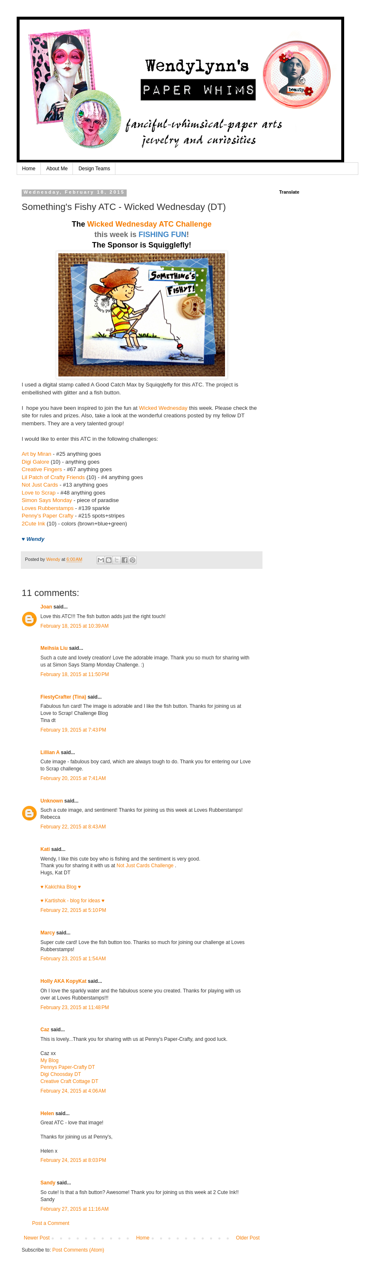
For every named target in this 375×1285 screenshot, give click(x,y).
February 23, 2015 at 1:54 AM (73, 959)
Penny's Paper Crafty (47, 515)
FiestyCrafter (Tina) (63, 697)
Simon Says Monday (47, 500)
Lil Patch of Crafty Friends (53, 477)
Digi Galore (35, 462)
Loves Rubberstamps (48, 508)
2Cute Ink (33, 523)
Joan (46, 607)
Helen (47, 1113)
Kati (45, 849)
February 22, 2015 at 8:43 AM (73, 827)
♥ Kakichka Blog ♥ (60, 887)
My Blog (49, 1060)
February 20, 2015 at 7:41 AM (73, 778)
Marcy (47, 933)
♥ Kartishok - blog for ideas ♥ (72, 901)
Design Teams (94, 169)
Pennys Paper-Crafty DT (67, 1067)
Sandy (47, 1183)
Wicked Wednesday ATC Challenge (149, 224)
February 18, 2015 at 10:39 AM (74, 626)
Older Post (248, 1238)
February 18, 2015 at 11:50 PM (74, 674)
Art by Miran (36, 454)
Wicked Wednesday (163, 408)
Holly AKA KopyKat (63, 981)
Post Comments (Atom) (78, 1250)
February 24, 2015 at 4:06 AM (73, 1091)
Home (28, 169)
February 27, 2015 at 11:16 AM (74, 1209)
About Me (57, 169)
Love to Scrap (38, 493)
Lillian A (50, 752)
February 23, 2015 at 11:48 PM (74, 1007)
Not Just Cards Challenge (146, 865)
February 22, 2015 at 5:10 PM (73, 910)
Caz (44, 1030)
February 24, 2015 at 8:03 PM (73, 1160)
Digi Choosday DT (60, 1074)
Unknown (51, 801)
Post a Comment (50, 1223)
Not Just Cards (40, 485)
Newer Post (37, 1238)
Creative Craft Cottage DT (69, 1081)
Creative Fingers (42, 469)
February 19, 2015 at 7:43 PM (73, 730)
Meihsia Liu (54, 648)
